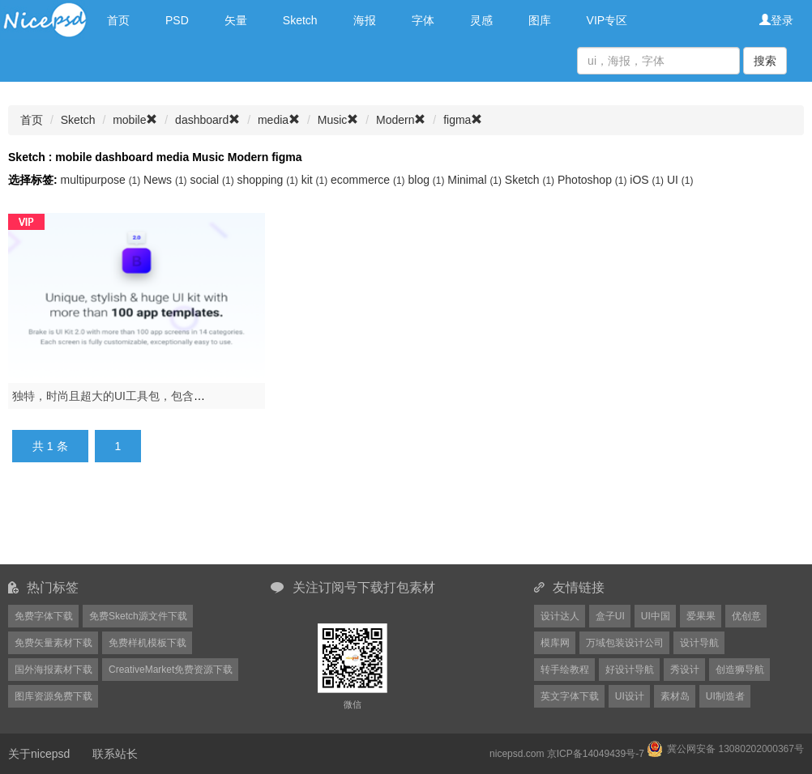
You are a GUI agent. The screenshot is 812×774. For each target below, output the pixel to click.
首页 (118, 20)
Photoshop (594, 179)
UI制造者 (725, 696)
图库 (539, 20)
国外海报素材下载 (53, 669)
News (166, 179)
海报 (364, 20)
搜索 (765, 60)
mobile (135, 119)
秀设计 (684, 669)
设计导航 (699, 643)
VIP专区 (607, 20)
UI (680, 179)
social (213, 179)
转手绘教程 (565, 669)
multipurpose (102, 179)
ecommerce (369, 179)
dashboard (207, 119)
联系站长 (115, 753)
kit (316, 179)
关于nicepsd (39, 753)
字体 (423, 20)
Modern (400, 119)
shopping (269, 179)
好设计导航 (629, 669)
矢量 (235, 20)
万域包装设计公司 (625, 643)
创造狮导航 (740, 669)
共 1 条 (50, 446)
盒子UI (610, 616)
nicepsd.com (516, 753)
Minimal (476, 179)
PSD (177, 20)
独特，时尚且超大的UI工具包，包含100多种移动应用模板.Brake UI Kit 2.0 (199, 395)
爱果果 (701, 616)
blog (427, 179)
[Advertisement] (406, 523)
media (279, 119)
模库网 (555, 643)
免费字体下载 (44, 616)
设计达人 (560, 616)
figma (462, 119)
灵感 (481, 20)
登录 (776, 20)
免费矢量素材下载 (53, 643)
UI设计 (629, 696)
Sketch (300, 20)
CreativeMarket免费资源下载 (171, 669)
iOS (648, 179)
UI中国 (655, 616)
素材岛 (675, 696)
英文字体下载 (570, 696)
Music (338, 119)
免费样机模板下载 (147, 643)
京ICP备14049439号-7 (595, 753)
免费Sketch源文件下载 (138, 616)
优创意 (746, 616)
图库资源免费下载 (53, 696)
